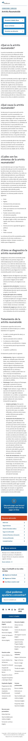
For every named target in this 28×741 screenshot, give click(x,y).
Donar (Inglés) (18, 665)
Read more (14, 522)
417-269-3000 (21, 610)
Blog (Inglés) (5, 630)
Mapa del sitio (9, 736)
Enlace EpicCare (6, 714)
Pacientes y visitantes (18, 653)
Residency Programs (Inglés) (20, 648)
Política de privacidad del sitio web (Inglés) (14, 734)
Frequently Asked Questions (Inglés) (19, 705)
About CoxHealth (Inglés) (6, 623)
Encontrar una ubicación (14, 31)
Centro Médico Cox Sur (7, 656)
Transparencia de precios (19, 672)
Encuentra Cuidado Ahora (14, 20)
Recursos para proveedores (5, 710)
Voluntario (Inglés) (19, 701)
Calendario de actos (7, 627)
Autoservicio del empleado (6, 697)
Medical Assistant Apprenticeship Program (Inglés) (19, 642)
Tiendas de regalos (19, 668)
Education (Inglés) (19, 622)
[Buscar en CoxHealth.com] (14, 600)
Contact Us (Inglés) (14, 616)
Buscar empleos (19, 688)
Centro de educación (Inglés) (20, 631)
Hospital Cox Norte (7, 675)
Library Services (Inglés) (19, 626)
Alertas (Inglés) (6, 640)
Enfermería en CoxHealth (18, 692)
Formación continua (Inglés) (7, 723)
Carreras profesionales (14, 538)
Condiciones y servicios (9, 8)
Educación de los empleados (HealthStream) (6, 691)
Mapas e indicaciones (20, 657)
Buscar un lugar (19, 663)
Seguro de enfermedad (14, 532)
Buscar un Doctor (14, 26)
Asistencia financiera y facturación (14, 535)
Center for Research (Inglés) (7, 636)
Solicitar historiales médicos (14, 529)
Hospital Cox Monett (7, 665)
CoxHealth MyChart (14, 541)
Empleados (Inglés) (7, 683)
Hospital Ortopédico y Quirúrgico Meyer (7, 679)
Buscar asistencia (7, 562)
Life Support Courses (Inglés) (20, 636)
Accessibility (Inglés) (17, 736)
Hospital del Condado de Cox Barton (6, 670)
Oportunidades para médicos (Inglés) (20, 697)
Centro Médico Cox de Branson (7, 661)
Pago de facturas (14, 526)
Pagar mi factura (19, 660)
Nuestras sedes (6, 652)
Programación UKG (7, 686)
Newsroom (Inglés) (7, 632)
